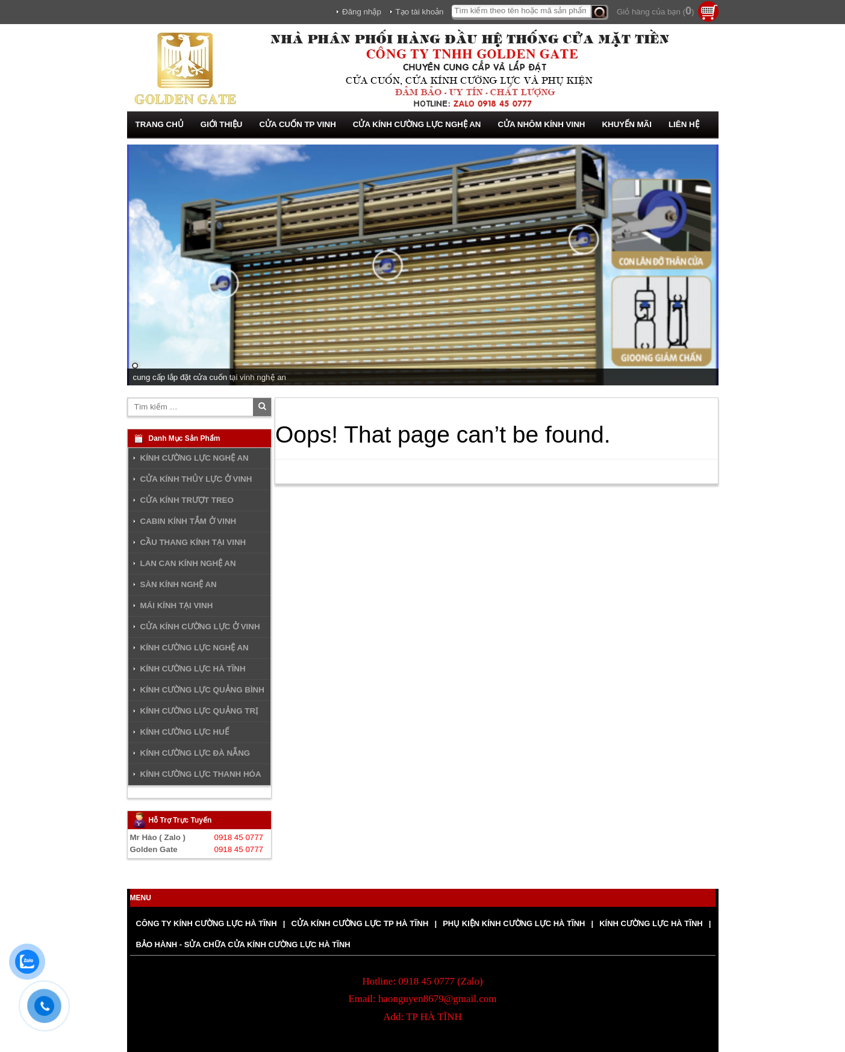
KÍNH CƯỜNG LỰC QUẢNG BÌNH (202, 689)
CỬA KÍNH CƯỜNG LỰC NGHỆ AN (417, 124)
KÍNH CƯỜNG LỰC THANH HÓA (200, 774)
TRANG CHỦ (160, 124)
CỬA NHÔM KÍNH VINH (541, 124)
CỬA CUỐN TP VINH (297, 124)
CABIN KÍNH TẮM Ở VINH (188, 521)
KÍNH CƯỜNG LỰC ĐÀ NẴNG (195, 753)
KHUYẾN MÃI (627, 124)
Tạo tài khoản (420, 11)
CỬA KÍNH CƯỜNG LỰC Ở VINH (200, 626)
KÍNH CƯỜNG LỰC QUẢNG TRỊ (199, 710)
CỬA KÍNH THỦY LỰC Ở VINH (196, 479)
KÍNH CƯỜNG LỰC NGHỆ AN (194, 457)
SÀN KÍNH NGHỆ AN (178, 584)
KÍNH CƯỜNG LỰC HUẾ (184, 731)
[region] (423, 265)
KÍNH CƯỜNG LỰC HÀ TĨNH (193, 668)
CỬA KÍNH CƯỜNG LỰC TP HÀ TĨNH (359, 923)
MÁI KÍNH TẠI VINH (176, 605)
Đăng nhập (361, 11)
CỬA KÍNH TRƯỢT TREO (187, 500)
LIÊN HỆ (684, 124)
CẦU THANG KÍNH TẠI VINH (193, 542)
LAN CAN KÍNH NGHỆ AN (188, 563)
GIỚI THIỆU (222, 124)
